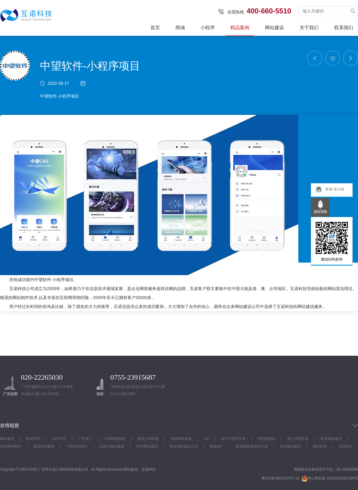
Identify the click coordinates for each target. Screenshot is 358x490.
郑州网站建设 (147, 446)
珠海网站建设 (331, 439)
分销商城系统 (115, 439)
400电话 (345, 446)
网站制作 (21, 297)
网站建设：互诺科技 (140, 469)
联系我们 (343, 27)
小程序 (207, 27)
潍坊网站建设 (290, 446)
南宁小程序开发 (233, 439)
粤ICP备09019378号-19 (280, 478)
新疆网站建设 (44, 446)
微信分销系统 (148, 439)
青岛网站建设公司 (183, 446)
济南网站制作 (10, 446)
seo (206, 439)
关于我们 (309, 27)
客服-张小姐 (329, 190)
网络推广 (217, 446)
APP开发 (59, 439)
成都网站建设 (181, 439)
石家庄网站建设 (111, 446)
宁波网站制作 (77, 446)
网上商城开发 (298, 439)
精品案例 (239, 27)
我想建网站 (267, 439)
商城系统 (33, 439)
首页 (155, 27)
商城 (180, 27)
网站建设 (274, 27)
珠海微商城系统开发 (252, 446)
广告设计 (85, 439)
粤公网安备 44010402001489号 (330, 478)
